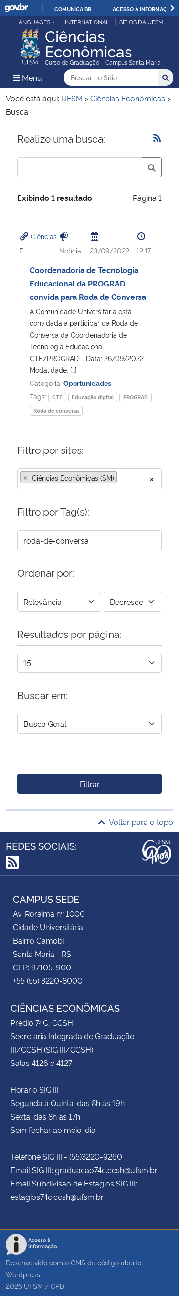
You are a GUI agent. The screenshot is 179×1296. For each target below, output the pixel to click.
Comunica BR (72, 8)
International (87, 22)
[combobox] (89, 478)
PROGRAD (135, 397)
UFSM (33, 1285)
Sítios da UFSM (141, 22)
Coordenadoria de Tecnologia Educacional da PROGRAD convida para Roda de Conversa (88, 283)
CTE (57, 397)
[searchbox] (122, 477)
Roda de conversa (56, 410)
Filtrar (90, 784)
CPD (57, 1285)
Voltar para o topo (135, 821)
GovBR (16, 7)
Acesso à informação (143, 8)
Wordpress (23, 1274)
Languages (32, 22)
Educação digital (93, 397)
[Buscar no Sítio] (110, 77)
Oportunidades (87, 382)
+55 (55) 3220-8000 (48, 980)
